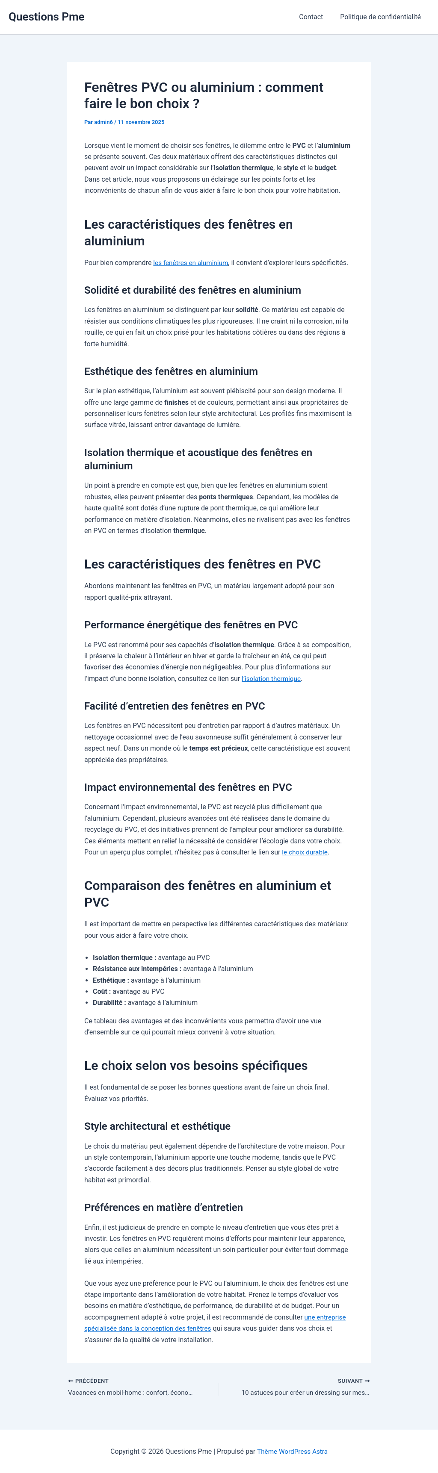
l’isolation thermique (272, 679)
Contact (316, 17)
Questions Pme (47, 16)
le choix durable (305, 852)
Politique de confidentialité (382, 17)
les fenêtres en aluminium (192, 263)
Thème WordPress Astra (292, 1451)
